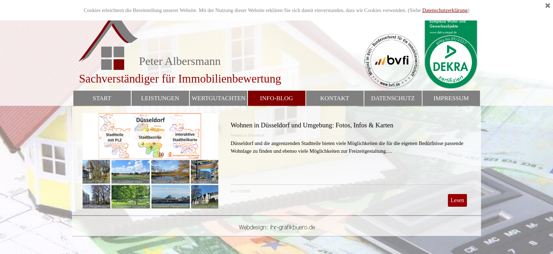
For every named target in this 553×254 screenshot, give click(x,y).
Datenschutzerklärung (445, 10)
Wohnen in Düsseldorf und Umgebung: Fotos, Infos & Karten (312, 125)
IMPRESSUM (451, 98)
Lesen (457, 200)
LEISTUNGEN (160, 98)
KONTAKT (334, 98)
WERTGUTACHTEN (219, 98)
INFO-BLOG (276, 98)
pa (232, 191)
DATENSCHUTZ (393, 98)
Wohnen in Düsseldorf (248, 135)
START (102, 98)
